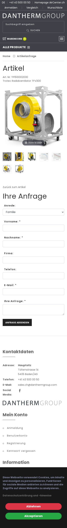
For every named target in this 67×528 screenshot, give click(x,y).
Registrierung (16, 443)
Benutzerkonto (17, 435)
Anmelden (10, 7)
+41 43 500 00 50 (19, 2)
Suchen (35, 30)
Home (6, 56)
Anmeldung (15, 428)
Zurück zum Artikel (14, 187)
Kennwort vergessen (21, 451)
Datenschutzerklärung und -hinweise (27, 495)
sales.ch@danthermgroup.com (37, 385)
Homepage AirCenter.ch (50, 2)
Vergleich (32, 7)
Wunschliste (55, 7)
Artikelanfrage (26, 56)
